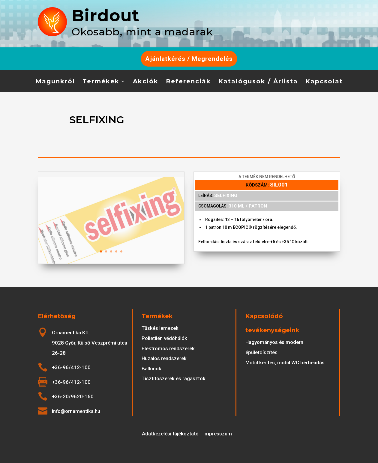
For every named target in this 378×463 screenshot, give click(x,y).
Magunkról (55, 82)
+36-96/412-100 (71, 367)
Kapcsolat (324, 82)
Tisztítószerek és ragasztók (174, 378)
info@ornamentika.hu (76, 411)
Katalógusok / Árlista (258, 82)
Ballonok (151, 369)
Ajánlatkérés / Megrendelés (189, 58)
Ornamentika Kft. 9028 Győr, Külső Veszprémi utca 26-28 (89, 343)
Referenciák (188, 82)
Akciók (145, 82)
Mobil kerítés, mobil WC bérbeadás (285, 363)
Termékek (100, 82)
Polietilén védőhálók (164, 338)
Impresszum (217, 434)
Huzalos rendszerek (164, 358)
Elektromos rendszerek (168, 348)
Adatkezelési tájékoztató (170, 434)
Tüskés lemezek (160, 328)
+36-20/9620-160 (73, 396)
